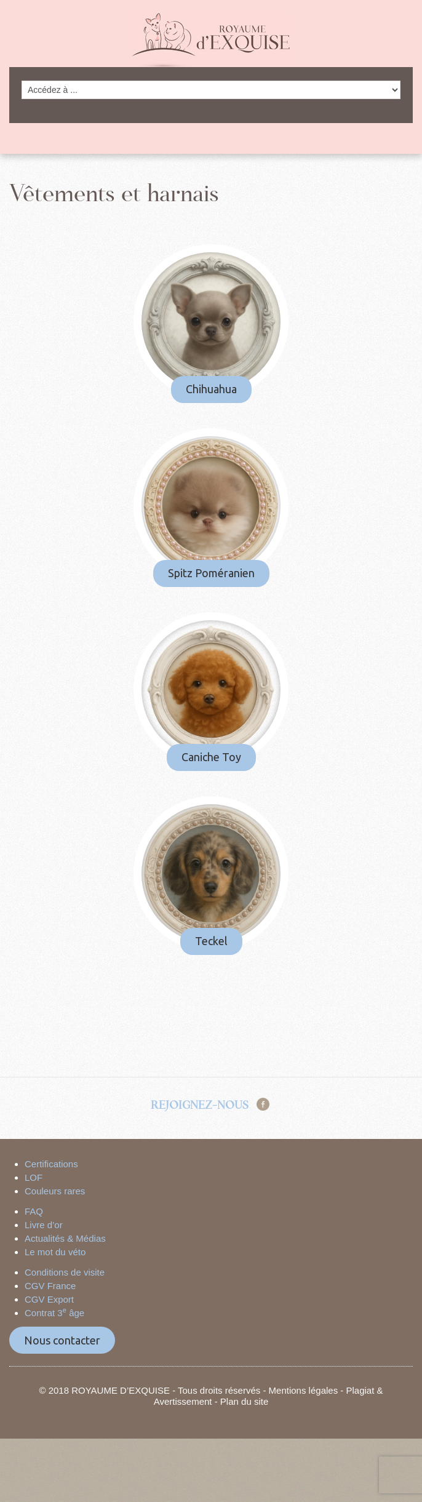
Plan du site (244, 1401)
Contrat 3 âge (54, 1313)
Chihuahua (211, 389)
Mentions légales (303, 1390)
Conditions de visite (65, 1272)
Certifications (51, 1164)
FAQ (34, 1211)
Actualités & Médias (65, 1238)
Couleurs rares (55, 1191)
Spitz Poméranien (211, 573)
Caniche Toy (211, 757)
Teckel (211, 941)
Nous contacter (62, 1340)
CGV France (50, 1285)
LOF (33, 1177)
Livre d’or (44, 1225)
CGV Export (49, 1299)
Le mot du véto (55, 1252)
